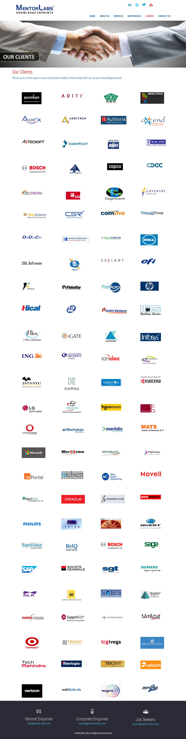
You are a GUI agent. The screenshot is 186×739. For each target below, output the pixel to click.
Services (118, 16)
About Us (104, 16)
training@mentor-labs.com (92, 723)
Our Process (134, 16)
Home (92, 16)
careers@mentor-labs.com (145, 724)
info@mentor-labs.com (38, 723)
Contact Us (164, 16)
